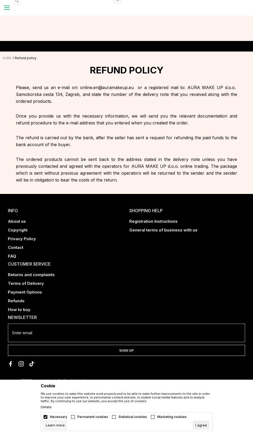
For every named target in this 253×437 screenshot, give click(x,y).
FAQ (12, 256)
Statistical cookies (132, 417)
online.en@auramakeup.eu (107, 87)
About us (17, 221)
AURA (7, 58)
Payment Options (25, 292)
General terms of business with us (163, 230)
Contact (15, 247)
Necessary (58, 417)
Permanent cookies (92, 417)
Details (46, 407)
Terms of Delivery (26, 283)
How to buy (19, 309)
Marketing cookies (172, 417)
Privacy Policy (22, 238)
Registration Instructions (153, 221)
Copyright (17, 230)
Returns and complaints (31, 274)
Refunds (16, 300)
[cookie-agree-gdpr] (201, 425)
